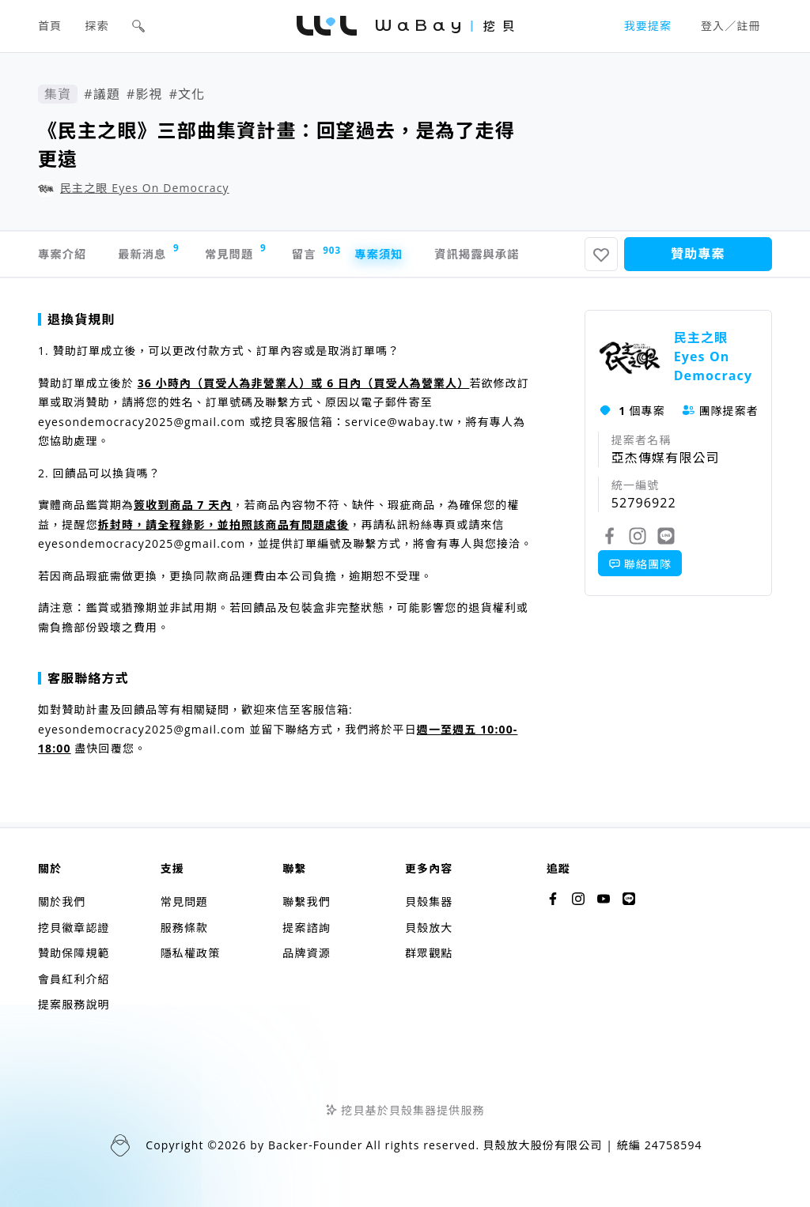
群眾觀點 (428, 952)
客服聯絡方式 (83, 683)
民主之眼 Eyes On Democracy (144, 187)
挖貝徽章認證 (74, 927)
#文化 (187, 94)
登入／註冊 (731, 25)
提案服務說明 (74, 1004)
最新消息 (164, 255)
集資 (57, 94)
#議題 (102, 94)
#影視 (145, 94)
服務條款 (184, 927)
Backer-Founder (315, 1144)
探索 (97, 25)
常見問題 (263, 255)
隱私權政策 (191, 952)
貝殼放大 (428, 927)
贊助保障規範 (74, 952)
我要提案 (648, 25)
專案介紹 (65, 257)
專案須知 (429, 257)
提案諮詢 (306, 927)
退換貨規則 (76, 325)
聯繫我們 (306, 901)
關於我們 (61, 901)
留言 (351, 256)
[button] (138, 26)
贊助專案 (698, 257)
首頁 (50, 25)
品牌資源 (306, 952)
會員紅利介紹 (74, 978)
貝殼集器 (428, 901)
